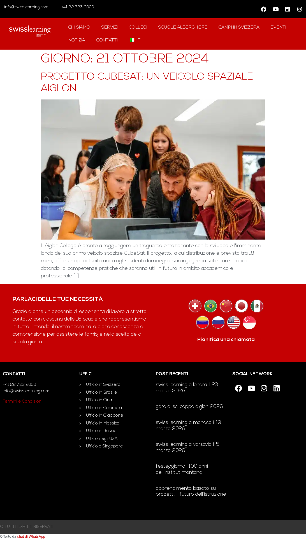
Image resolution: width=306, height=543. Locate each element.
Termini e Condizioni (22, 402)
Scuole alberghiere (182, 27)
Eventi (278, 27)
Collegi (138, 27)
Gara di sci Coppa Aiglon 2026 (189, 406)
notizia (76, 40)
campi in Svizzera (239, 27)
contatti (107, 40)
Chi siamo (79, 27)
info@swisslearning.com (26, 7)
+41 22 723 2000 (77, 7)
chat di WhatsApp (31, 536)
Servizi (109, 27)
